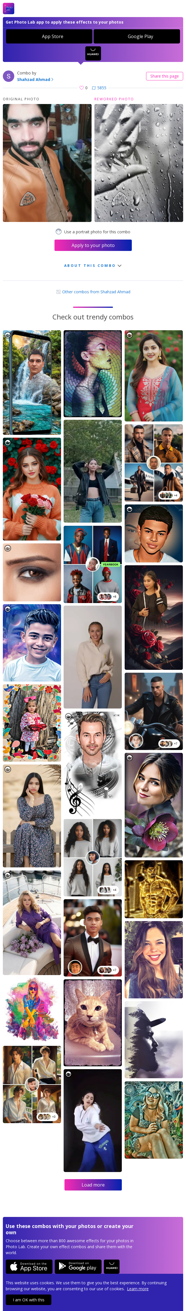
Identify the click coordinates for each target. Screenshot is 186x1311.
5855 (99, 87)
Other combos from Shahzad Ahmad (93, 291)
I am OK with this (29, 1299)
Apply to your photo (93, 245)
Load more (93, 1185)
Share (164, 76)
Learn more (138, 1288)
